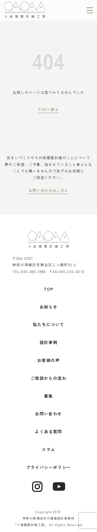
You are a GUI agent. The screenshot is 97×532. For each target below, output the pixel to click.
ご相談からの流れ (48, 378)
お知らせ (49, 307)
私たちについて (48, 324)
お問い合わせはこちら (49, 190)
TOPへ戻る (48, 109)
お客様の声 (48, 360)
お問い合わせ (48, 413)
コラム (48, 449)
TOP (48, 289)
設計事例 (49, 342)
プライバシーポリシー (48, 467)
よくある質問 (48, 431)
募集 (48, 396)
